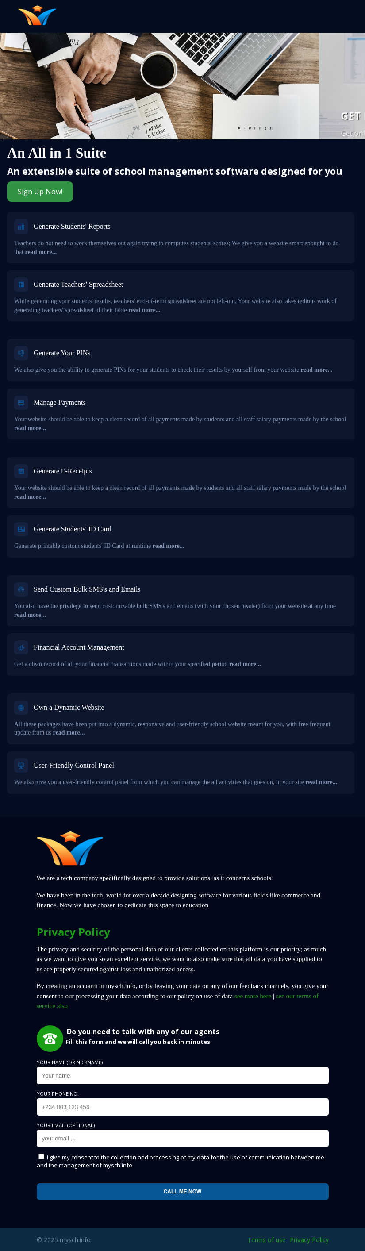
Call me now (183, 1192)
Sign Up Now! (40, 191)
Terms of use (266, 1240)
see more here (252, 996)
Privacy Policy (309, 1240)
